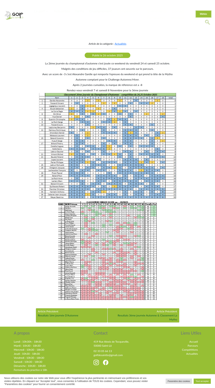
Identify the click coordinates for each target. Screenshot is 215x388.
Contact (178, 11)
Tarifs (79, 11)
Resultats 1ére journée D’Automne (58, 315)
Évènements (157, 11)
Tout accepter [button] (202, 381)
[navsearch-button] (207, 22)
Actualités (62, 11)
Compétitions (129, 11)
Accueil (193, 341)
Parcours (193, 345)
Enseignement (100, 11)
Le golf (41, 11)
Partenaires (156, 18)
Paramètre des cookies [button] (179, 381)
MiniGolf (177, 18)
